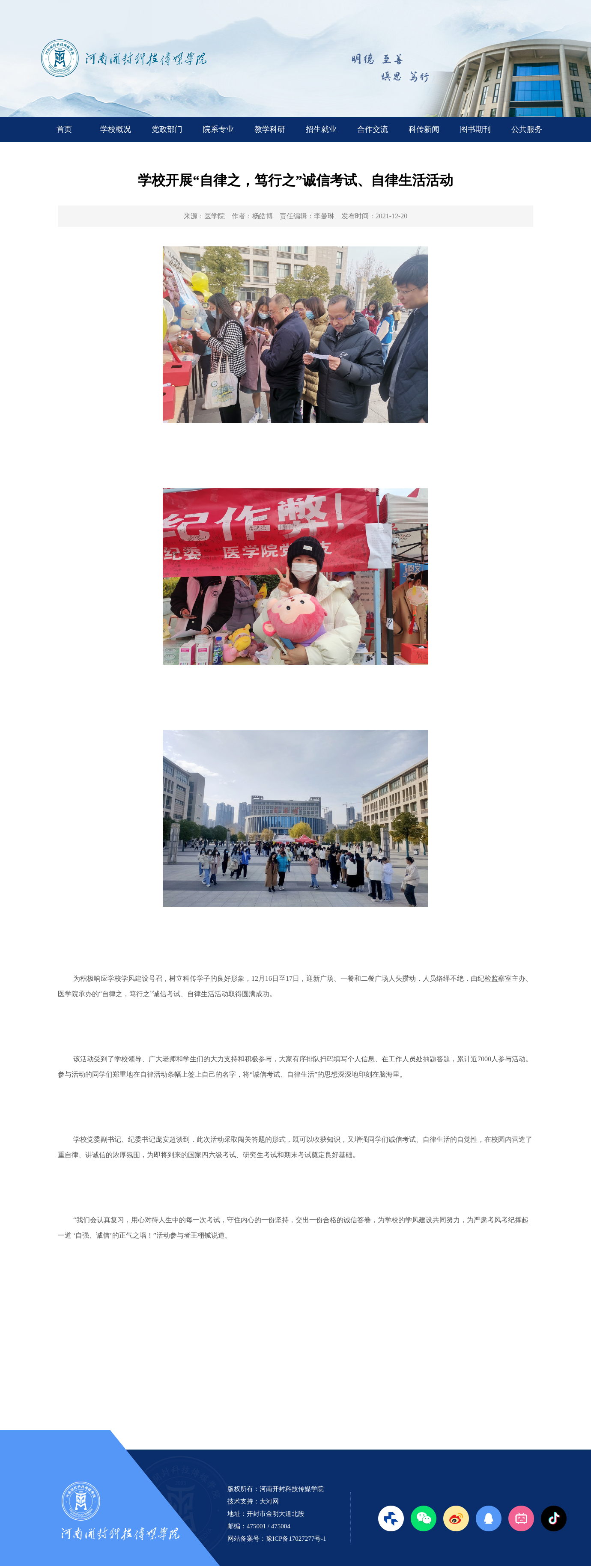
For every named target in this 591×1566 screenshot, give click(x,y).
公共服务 (526, 129)
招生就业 (321, 129)
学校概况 (115, 129)
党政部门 (167, 129)
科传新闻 (424, 129)
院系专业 (218, 129)
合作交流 (372, 129)
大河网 (269, 1501)
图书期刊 (475, 129)
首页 (64, 129)
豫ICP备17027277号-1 (296, 1538)
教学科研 (269, 129)
